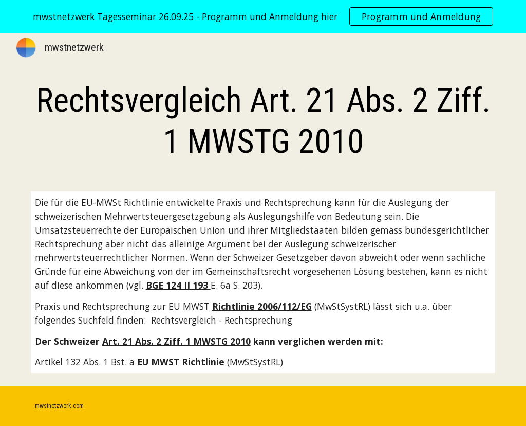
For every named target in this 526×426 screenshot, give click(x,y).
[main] (263, 121)
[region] (263, 16)
